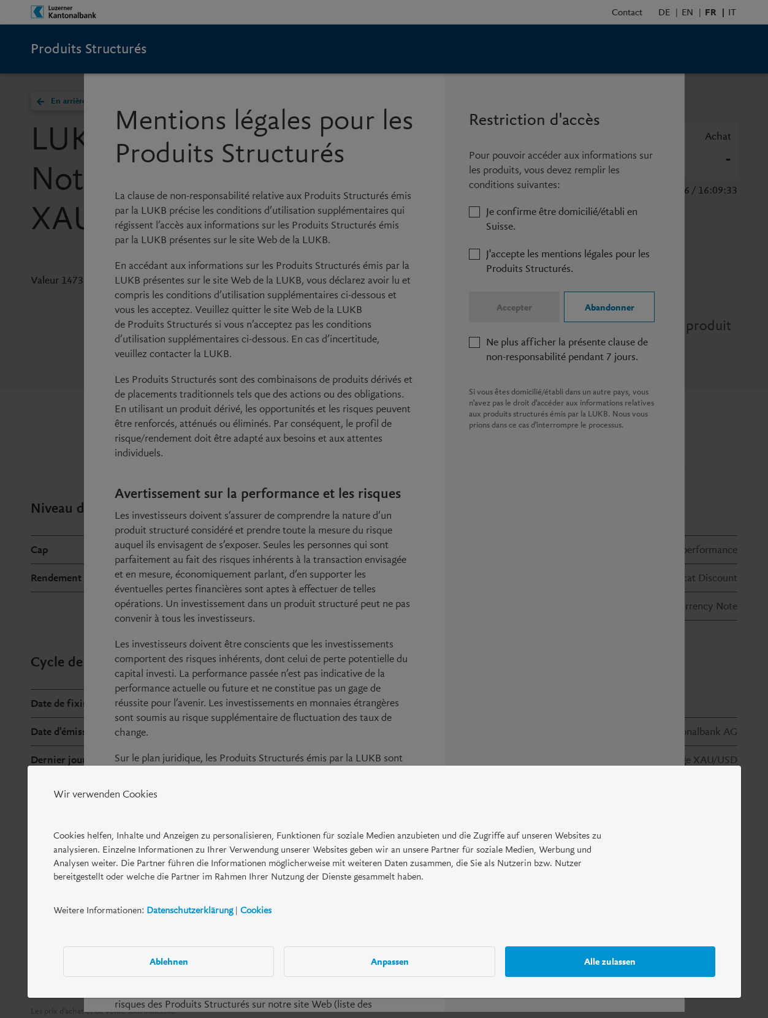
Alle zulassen (610, 961)
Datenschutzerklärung (189, 909)
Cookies (256, 909)
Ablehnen (168, 961)
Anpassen (389, 961)
